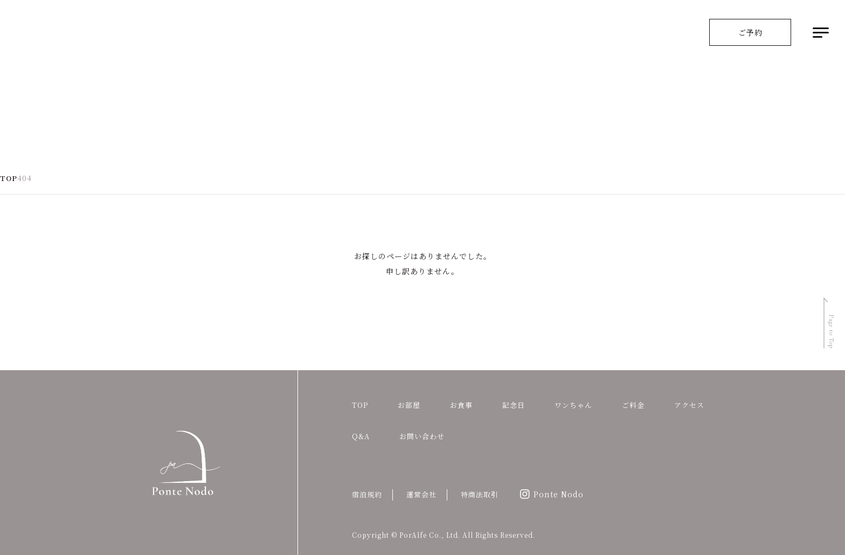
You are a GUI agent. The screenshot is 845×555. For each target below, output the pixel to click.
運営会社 (421, 494)
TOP (360, 405)
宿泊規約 (367, 494)
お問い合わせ (422, 436)
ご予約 (750, 32)
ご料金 (633, 405)
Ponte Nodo (559, 494)
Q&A (361, 436)
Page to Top (831, 332)
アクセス (689, 405)
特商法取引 (479, 494)
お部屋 (409, 405)
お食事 (461, 405)
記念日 (513, 405)
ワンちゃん (573, 405)
